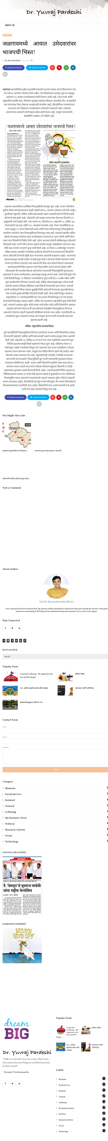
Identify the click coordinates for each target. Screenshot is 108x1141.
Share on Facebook (13, 68)
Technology (11, 814)
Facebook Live (13, 766)
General (9, 778)
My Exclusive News (16, 790)
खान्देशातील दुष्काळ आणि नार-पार (31, 674)
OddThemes (63, 1126)
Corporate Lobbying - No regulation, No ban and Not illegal (36, 648)
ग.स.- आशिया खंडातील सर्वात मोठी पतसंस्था (34, 660)
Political (7, 35)
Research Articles (15, 802)
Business (10, 760)
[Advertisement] (54, 960)
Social (8, 808)
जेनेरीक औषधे (96, 1000)
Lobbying (10, 784)
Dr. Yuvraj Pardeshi (13, 60)
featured (10, 772)
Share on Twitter (37, 68)
